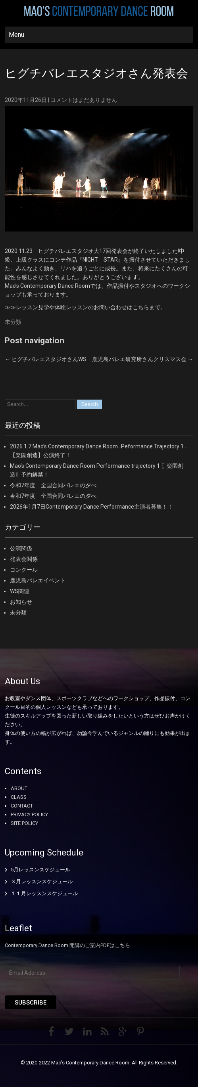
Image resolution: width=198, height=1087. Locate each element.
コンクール (24, 569)
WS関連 (19, 591)
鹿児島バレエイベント (37, 580)
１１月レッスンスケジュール (44, 893)
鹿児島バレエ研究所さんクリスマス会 (142, 359)
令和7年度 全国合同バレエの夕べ (53, 485)
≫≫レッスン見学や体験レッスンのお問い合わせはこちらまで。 (85, 307)
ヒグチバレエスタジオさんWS (46, 359)
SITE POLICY (24, 823)
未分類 (13, 322)
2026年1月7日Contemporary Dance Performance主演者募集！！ (91, 506)
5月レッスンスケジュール (40, 870)
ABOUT (19, 788)
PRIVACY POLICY (29, 814)
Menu (16, 34)
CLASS (19, 797)
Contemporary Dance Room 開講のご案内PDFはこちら (67, 945)
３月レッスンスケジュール (42, 881)
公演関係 (21, 548)
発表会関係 (24, 559)
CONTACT (22, 806)
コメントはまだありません (83, 100)
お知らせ (21, 602)
